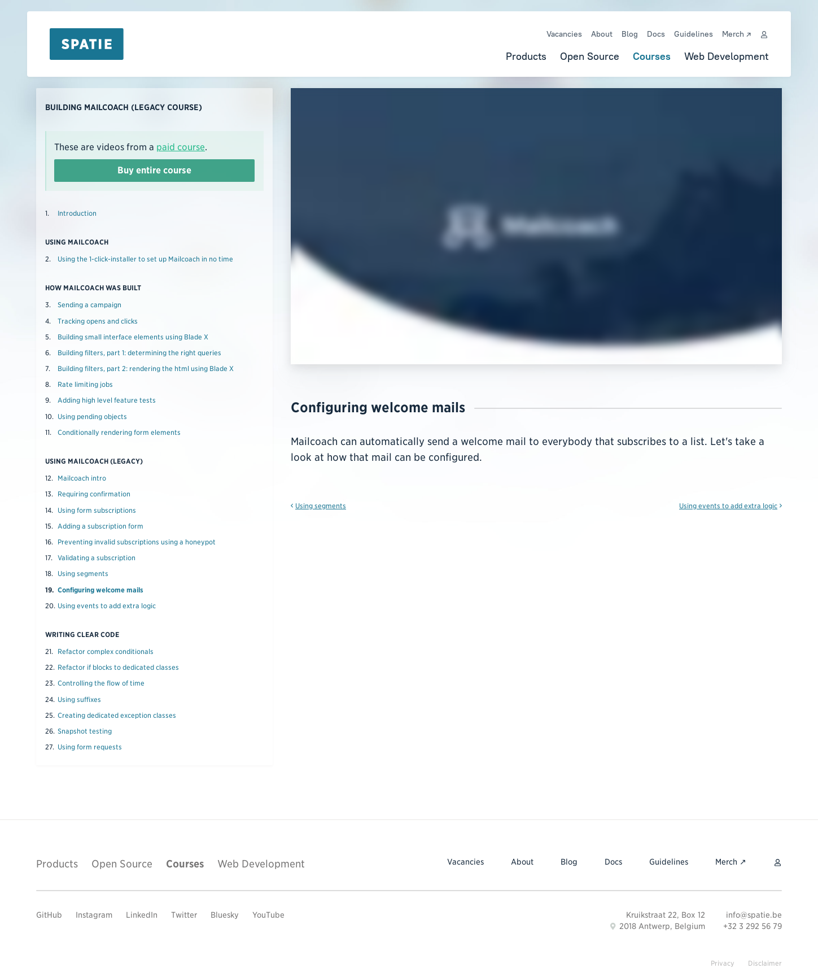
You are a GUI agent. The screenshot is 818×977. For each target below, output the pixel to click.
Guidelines (693, 34)
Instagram (94, 914)
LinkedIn (142, 914)
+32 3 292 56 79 (752, 926)
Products (526, 56)
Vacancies (564, 34)
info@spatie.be (754, 914)
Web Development (726, 56)
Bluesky (225, 914)
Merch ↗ (736, 34)
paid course (180, 147)
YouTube (268, 914)
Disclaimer (765, 963)
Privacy (722, 963)
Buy (154, 170)
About (602, 34)
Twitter (184, 914)
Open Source (589, 56)
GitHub (49, 914)
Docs (656, 34)
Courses (652, 56)
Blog (630, 34)
